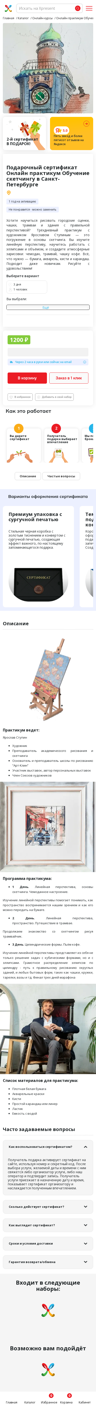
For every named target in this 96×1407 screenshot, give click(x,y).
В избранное (20, 397)
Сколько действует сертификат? (36, 1207)
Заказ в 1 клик (69, 378)
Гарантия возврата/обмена (32, 1262)
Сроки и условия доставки (31, 1243)
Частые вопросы (61, 476)
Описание (28, 476)
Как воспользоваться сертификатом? (40, 1147)
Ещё (45, 308)
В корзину (27, 378)
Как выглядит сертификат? (32, 1225)
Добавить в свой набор (54, 397)
